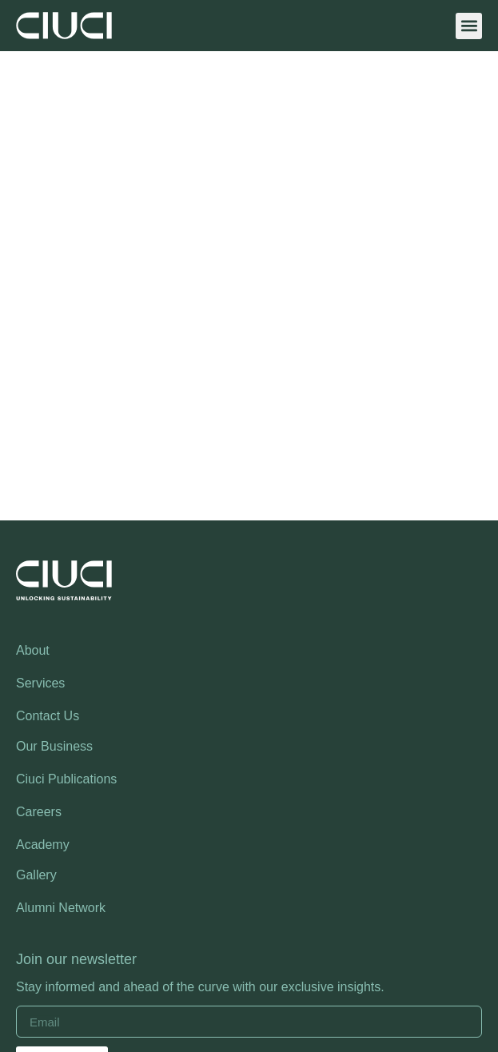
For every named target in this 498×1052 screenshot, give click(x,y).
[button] (469, 26)
